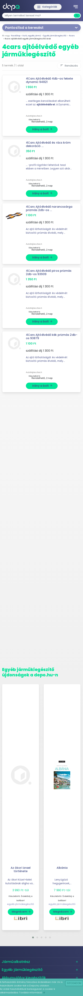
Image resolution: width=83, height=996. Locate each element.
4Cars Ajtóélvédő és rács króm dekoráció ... (48, 144)
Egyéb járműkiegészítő (22, 969)
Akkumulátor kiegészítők (24, 977)
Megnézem (21, 911)
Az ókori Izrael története (21, 869)
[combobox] (38, 16)
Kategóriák (47, 7)
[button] (33, 937)
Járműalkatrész (16, 961)
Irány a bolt (42, 129)
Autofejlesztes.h (34, 115)
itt (44, 992)
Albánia (62, 868)
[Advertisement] (41, 531)
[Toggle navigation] (75, 7)
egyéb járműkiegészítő (20, 904)
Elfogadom (74, 983)
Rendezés (69, 65)
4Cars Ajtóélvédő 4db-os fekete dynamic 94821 (49, 80)
